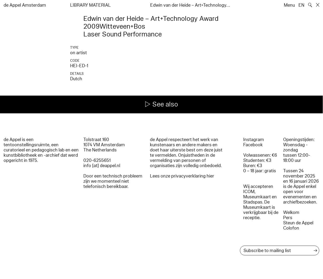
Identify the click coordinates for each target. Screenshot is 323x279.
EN (301, 5)
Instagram (253, 140)
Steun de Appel (298, 223)
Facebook (253, 145)
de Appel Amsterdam (25, 5)
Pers (287, 218)
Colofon (291, 228)
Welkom (291, 212)
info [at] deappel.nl (101, 166)
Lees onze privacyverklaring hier (182, 176)
